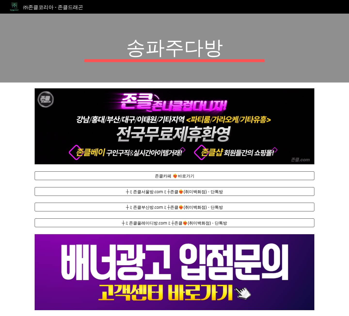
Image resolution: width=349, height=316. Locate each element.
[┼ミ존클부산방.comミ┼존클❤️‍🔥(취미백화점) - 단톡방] (174, 207)
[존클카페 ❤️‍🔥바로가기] (174, 176)
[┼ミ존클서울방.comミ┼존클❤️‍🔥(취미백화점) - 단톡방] (174, 191)
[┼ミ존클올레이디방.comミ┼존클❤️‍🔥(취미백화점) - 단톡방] (174, 223)
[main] (174, 48)
